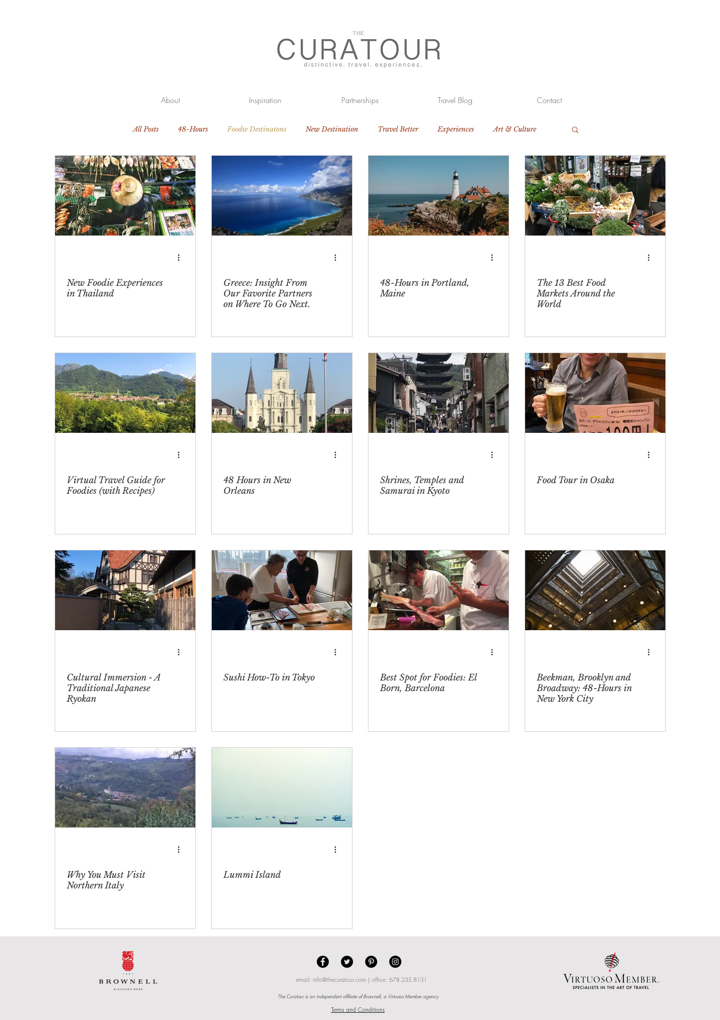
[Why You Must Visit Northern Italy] (125, 788)
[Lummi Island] (282, 788)
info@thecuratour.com (339, 980)
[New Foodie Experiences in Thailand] (125, 196)
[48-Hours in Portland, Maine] (438, 196)
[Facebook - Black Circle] (323, 962)
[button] (575, 130)
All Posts (146, 129)
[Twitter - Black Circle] (347, 962)
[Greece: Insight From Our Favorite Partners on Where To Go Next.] (282, 196)
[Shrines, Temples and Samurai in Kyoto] (438, 393)
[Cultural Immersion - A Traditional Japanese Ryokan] (125, 590)
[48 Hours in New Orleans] (282, 393)
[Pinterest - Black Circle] (371, 962)
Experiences (456, 129)
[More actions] (182, 257)
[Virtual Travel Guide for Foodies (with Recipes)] (125, 393)
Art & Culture (514, 129)
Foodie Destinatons (256, 129)
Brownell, (372, 996)
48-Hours (193, 129)
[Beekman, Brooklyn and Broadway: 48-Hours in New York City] (595, 590)
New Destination (332, 129)
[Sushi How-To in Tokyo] (282, 590)
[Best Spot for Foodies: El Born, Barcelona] (438, 590)
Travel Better (398, 129)
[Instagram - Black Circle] (395, 962)
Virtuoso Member (405, 996)
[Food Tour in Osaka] (595, 393)
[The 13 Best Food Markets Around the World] (595, 196)
